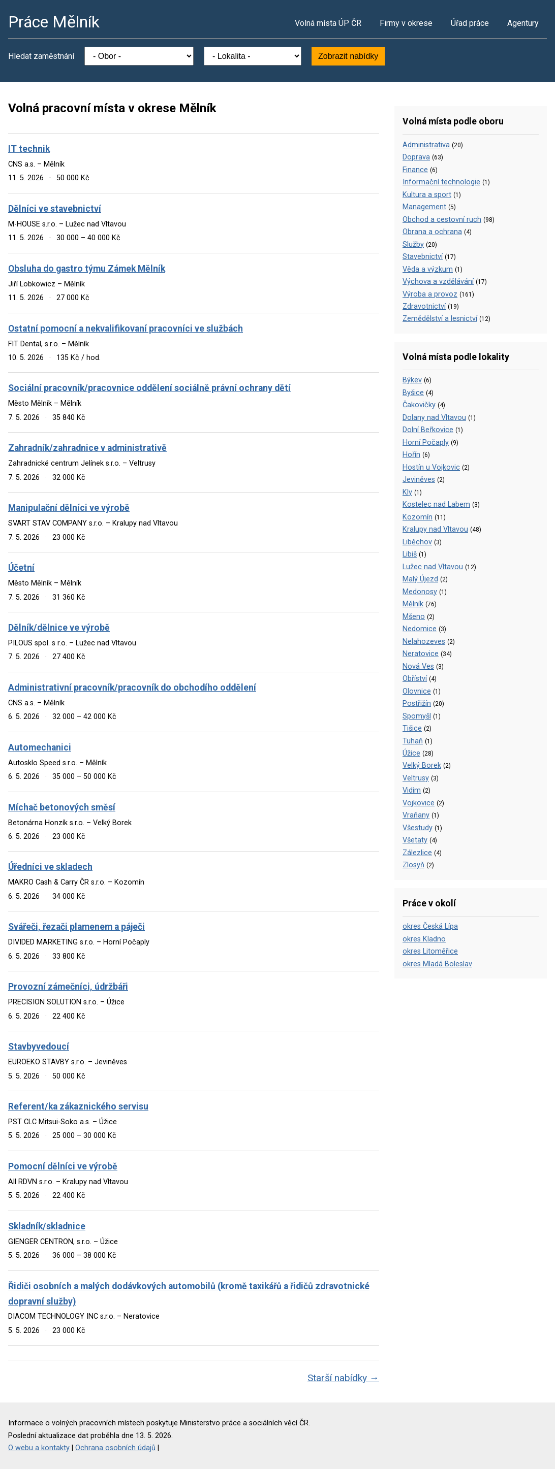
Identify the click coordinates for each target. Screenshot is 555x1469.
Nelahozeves (424, 641)
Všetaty (415, 840)
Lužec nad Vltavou (433, 567)
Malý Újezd (420, 579)
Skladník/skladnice (46, 1226)
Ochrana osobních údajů (115, 1448)
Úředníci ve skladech (50, 867)
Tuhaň (413, 741)
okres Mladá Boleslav (437, 964)
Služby (413, 244)
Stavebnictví (423, 256)
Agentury (523, 23)
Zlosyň (413, 865)
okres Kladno (424, 939)
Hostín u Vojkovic (431, 467)
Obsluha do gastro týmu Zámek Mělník (86, 269)
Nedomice (420, 629)
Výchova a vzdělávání (438, 281)
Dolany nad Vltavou (434, 417)
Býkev (412, 380)
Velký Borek (422, 765)
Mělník (413, 604)
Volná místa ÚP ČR (328, 23)
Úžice (411, 753)
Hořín (411, 454)
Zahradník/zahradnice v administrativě (87, 448)
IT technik (29, 149)
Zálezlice (417, 852)
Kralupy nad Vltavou (435, 529)
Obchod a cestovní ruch (442, 219)
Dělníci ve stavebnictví (54, 209)
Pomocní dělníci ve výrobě (62, 1166)
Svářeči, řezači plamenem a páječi (76, 927)
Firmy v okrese (406, 23)
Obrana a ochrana (432, 231)
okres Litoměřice (430, 951)
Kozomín (418, 517)
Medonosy (420, 591)
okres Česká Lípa (430, 926)
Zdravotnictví (424, 306)
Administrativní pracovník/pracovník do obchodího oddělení (132, 687)
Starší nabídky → (343, 1378)
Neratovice (421, 653)
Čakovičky (419, 405)
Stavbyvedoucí (38, 1046)
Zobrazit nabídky (348, 56)
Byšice (413, 392)
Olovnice (417, 691)
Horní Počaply (426, 442)
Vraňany (416, 815)
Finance (415, 170)
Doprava (416, 157)
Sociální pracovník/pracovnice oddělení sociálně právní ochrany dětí (149, 388)
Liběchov (417, 542)
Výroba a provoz (430, 294)
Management (424, 207)
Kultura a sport (427, 194)
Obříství (415, 678)
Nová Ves (418, 666)
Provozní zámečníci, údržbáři (68, 987)
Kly (407, 492)
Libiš (410, 554)
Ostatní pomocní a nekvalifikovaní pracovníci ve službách (125, 328)
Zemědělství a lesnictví (440, 318)
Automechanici (39, 747)
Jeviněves (419, 479)
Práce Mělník (54, 21)
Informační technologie (441, 182)
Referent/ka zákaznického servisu (78, 1106)
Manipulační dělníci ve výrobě (69, 508)
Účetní (21, 568)
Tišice (412, 728)
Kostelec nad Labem (436, 504)
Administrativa (426, 145)
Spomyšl (417, 716)
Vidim (412, 790)
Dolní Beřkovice (428, 430)
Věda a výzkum (428, 269)
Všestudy (418, 828)
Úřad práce (470, 23)
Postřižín (417, 703)
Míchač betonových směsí (61, 807)
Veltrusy (416, 778)
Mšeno (414, 616)
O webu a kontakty (39, 1448)
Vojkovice (419, 803)
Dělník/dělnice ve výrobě (59, 628)
